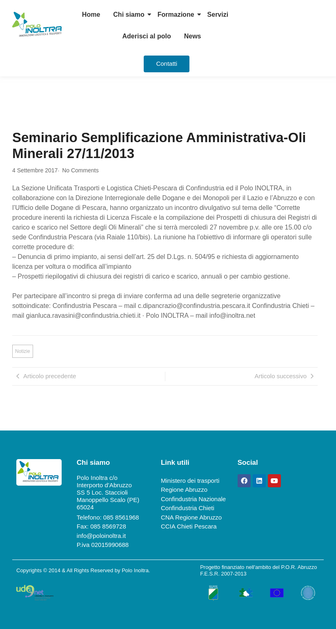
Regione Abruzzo (184, 489)
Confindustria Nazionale (193, 498)
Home (91, 14)
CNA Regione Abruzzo (191, 517)
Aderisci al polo (146, 36)
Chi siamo (128, 14)
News (192, 36)
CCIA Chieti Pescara (189, 526)
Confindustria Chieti (187, 507)
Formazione (176, 14)
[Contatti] (166, 64)
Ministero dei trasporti (190, 480)
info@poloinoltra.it (101, 535)
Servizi (218, 14)
